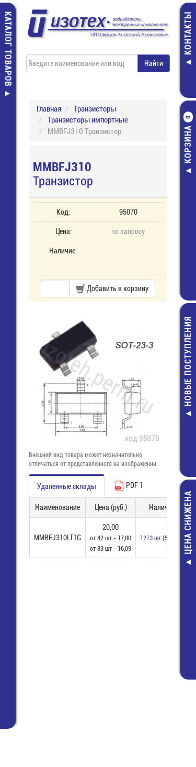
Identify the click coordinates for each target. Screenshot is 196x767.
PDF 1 (128, 486)
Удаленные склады (66, 486)
